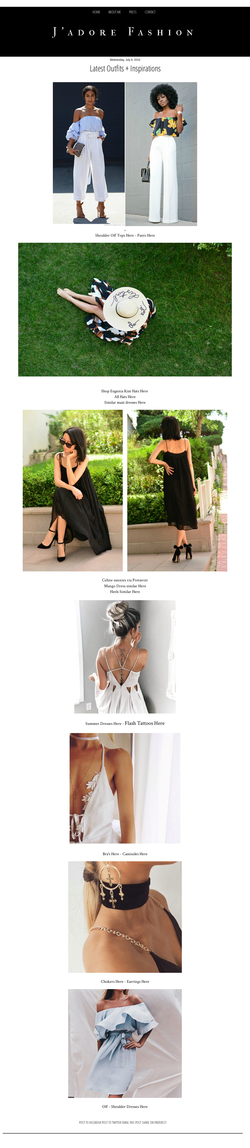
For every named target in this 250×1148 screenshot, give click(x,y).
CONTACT (150, 12)
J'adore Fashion (125, 31)
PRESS (133, 12)
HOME (96, 12)
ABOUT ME (114, 12)
